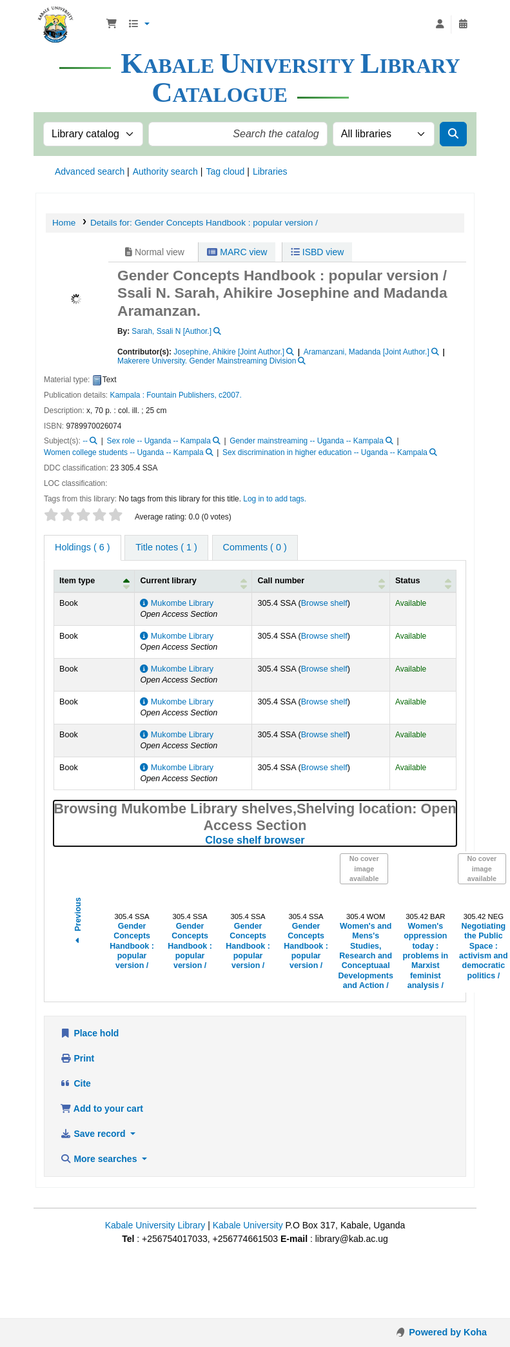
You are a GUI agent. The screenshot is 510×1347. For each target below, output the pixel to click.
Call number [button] (280, 580)
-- (85, 440)
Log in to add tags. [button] (274, 498)
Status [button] (407, 580)
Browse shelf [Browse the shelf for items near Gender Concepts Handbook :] (324, 603)
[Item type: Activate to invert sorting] (94, 581)
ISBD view (317, 252)
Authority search (165, 171)
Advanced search (89, 171)
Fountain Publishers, (181, 395)
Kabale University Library (155, 1225)
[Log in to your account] (440, 24)
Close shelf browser (307, 840)
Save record (94, 1134)
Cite (75, 1083)
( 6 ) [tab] (82, 547)
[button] (112, 24)
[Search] (453, 134)
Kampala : (127, 395)
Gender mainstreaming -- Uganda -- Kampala (307, 440)
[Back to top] (471, 1308)
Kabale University (248, 1225)
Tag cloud (225, 171)
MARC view (237, 252)
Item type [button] (77, 580)
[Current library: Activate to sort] (193, 581)
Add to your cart (101, 1108)
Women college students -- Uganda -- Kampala (124, 452)
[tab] (166, 548)
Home (63, 223)
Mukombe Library (176, 603)
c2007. (230, 395)
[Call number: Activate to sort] (320, 581)
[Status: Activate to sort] (422, 581)
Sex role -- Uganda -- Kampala (159, 440)
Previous (78, 922)
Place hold (89, 1033)
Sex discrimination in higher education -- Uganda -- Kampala (324, 452)
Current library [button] (168, 580)
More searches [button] (99, 1159)
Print (77, 1058)
